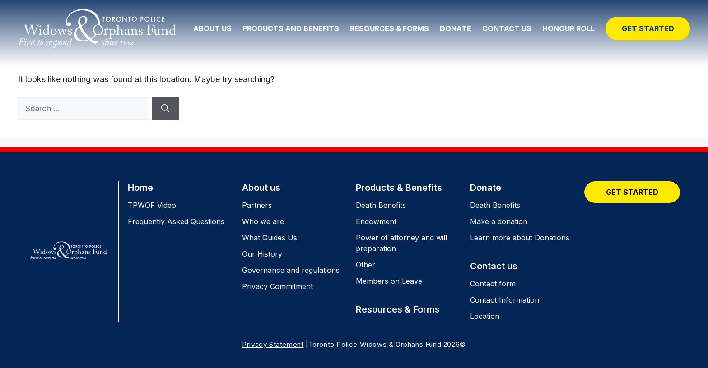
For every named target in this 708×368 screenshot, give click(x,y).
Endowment (376, 221)
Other (365, 264)
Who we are (263, 221)
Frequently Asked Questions (176, 221)
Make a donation (498, 221)
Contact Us (506, 28)
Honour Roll (568, 28)
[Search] (165, 108)
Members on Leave (389, 280)
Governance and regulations (291, 270)
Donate (455, 28)
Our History (262, 253)
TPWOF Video (152, 205)
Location (484, 316)
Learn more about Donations (519, 237)
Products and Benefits (290, 28)
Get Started (648, 28)
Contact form (493, 283)
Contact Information (504, 299)
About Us (212, 28)
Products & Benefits (399, 187)
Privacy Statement (272, 344)
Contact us (493, 266)
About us (261, 187)
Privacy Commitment (277, 286)
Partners (257, 205)
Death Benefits (381, 205)
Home (140, 187)
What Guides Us (269, 237)
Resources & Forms (389, 28)
